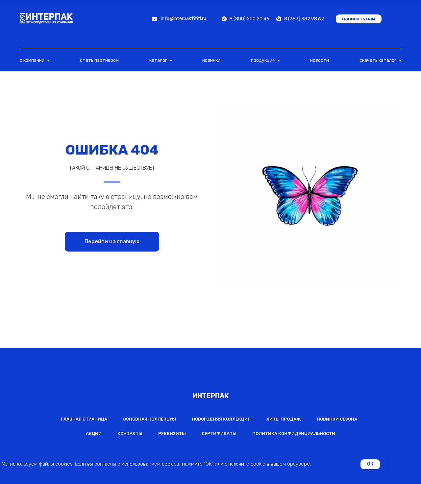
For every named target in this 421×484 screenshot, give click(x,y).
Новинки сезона (337, 419)
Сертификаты (219, 433)
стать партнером (99, 60)
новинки (211, 60)
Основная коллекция (149, 419)
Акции (94, 433)
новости (319, 60)
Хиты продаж (283, 419)
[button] (359, 18)
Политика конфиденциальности (293, 433)
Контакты (129, 433)
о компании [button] (32, 60)
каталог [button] (158, 60)
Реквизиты (172, 433)
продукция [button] (263, 60)
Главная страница (84, 419)
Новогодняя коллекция (221, 419)
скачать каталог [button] (378, 60)
